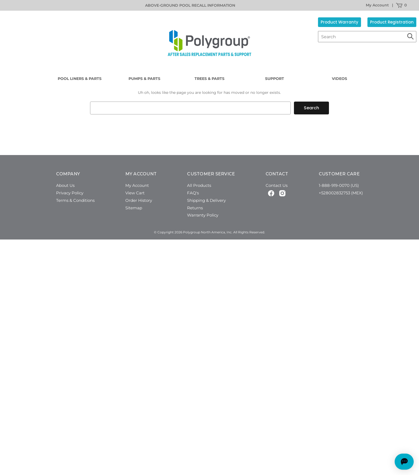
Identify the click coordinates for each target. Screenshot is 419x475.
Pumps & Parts (144, 78)
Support (274, 78)
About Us (65, 185)
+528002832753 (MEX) (341, 192)
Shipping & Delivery (206, 200)
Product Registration (392, 22)
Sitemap (133, 207)
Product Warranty (339, 22)
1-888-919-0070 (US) (339, 185)
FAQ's (193, 192)
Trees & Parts (209, 78)
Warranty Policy (202, 215)
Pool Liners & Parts (80, 78)
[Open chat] (391, 462)
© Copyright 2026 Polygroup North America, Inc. (193, 232)
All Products (199, 185)
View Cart (135, 192)
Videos (339, 78)
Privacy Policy (69, 192)
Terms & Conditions (75, 200)
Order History (138, 200)
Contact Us (277, 185)
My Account (377, 5)
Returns (195, 207)
